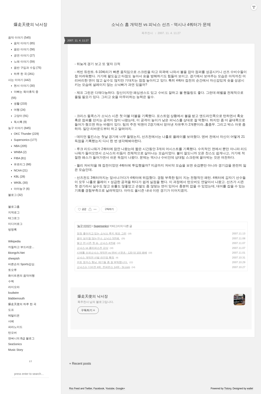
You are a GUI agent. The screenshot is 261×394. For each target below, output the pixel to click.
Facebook (98, 388)
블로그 (15, 194)
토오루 (12, 269)
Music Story (15, 349)
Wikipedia (14, 241)
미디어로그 (15, 223)
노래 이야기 (24, 61)
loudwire (13, 292)
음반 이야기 (24, 49)
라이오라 (14, 287)
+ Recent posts (80, 363)
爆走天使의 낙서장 (31, 24)
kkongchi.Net (16, 252)
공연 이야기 (24, 55)
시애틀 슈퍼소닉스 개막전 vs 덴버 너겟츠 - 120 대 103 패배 (112, 252)
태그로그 (14, 218)
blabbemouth (16, 298)
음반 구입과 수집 (27, 67)
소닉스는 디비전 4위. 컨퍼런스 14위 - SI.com (103, 267)
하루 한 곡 (23, 73)
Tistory (227, 388)
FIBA (19, 158)
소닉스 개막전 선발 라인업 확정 (95, 257)
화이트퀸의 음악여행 (21, 275)
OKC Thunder (26, 133)
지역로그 (14, 212)
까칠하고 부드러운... (21, 247)
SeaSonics (15, 344)
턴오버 (12, 332)
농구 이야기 (19, 128)
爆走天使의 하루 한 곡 (22, 304)
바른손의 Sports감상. (21, 264)
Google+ (120, 388)
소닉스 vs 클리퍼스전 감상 (92, 247)
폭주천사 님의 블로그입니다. (95, 302)
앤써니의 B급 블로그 (21, 338)
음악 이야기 (19, 37)
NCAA (20, 170)
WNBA (20, 152)
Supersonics (25, 139)
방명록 (12, 229)
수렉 (11, 281)
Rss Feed (74, 388)
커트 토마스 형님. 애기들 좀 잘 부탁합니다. (102, 262)
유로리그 (22, 164)
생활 (20, 103)
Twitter (88, 388)
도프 (11, 309)
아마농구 (21, 188)
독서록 (20, 122)
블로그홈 (14, 206)
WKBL (20, 182)
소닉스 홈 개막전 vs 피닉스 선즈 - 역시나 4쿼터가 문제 (161, 24)
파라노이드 (15, 327)
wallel (250, 388)
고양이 (20, 115)
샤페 (11, 321)
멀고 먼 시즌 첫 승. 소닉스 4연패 (96, 243)
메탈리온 (14, 315)
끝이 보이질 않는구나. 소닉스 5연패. (98, 238)
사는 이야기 (19, 80)
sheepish (14, 258)
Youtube (110, 388)
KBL (19, 176)
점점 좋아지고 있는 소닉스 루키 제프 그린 (101, 233)
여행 (19, 109)
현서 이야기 (24, 85)
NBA (20, 146)
